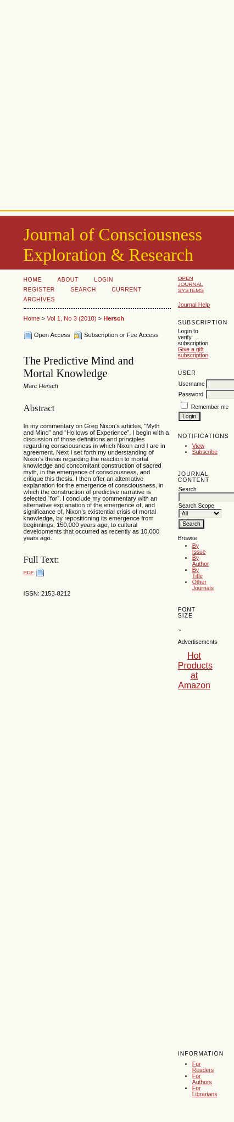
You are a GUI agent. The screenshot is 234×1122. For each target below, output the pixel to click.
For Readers (203, 1067)
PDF (29, 572)
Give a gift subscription (193, 352)
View (198, 446)
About (67, 280)
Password (191, 394)
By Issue (199, 549)
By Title (197, 573)
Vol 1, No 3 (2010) (71, 318)
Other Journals (203, 585)
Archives (39, 299)
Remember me (210, 407)
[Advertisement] (103, 103)
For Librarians (205, 1091)
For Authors (202, 1079)
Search (83, 290)
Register (39, 290)
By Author (200, 561)
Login (103, 280)
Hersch (113, 318)
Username (192, 384)
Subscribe (205, 452)
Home (33, 280)
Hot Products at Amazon (195, 670)
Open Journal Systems (191, 284)
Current (126, 290)
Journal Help (194, 305)
